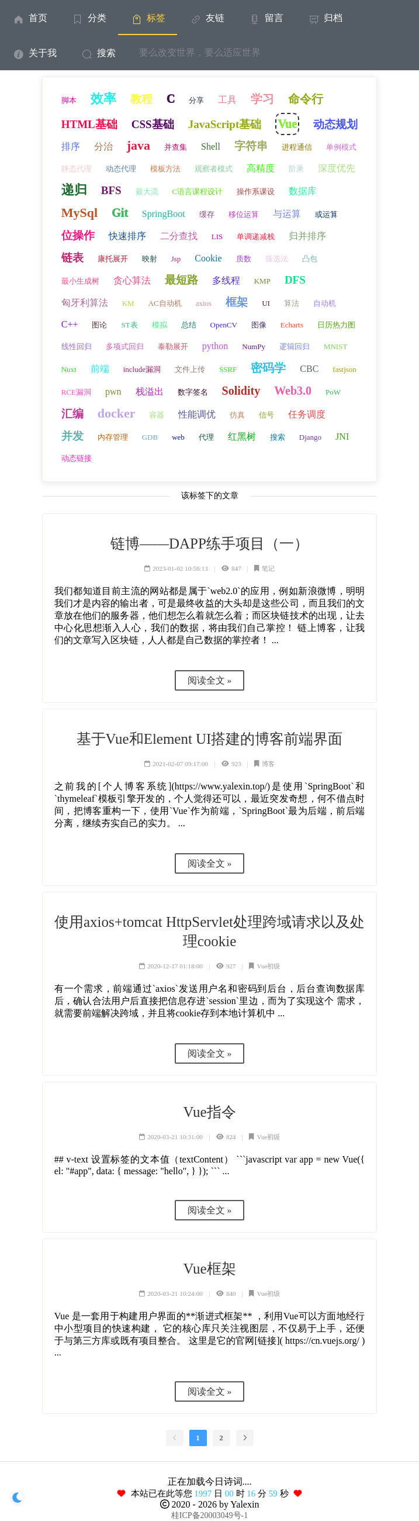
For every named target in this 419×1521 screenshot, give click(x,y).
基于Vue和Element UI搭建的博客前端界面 (210, 739)
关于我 (34, 53)
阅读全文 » (210, 680)
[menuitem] (29, 17)
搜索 (98, 53)
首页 (29, 18)
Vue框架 (209, 1269)
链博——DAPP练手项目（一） (209, 543)
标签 (147, 18)
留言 (265, 18)
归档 (324, 18)
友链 (206, 18)
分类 (88, 18)
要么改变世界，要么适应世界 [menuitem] (200, 52)
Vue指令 (209, 1112)
